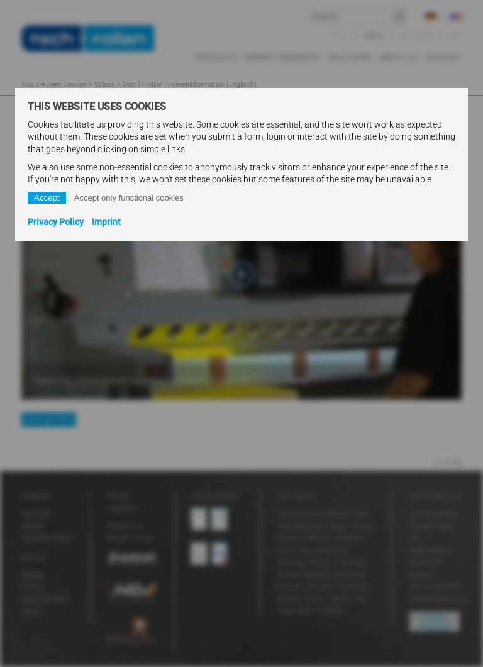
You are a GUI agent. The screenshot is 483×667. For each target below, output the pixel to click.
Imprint (106, 222)
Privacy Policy (56, 222)
